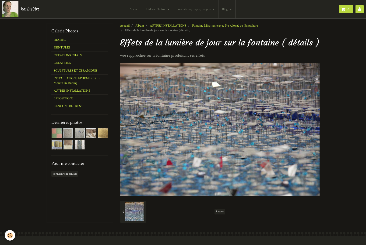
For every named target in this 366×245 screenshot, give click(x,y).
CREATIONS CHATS (68, 55)
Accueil (134, 9)
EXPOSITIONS (64, 98)
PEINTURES (62, 47)
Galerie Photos (156, 9)
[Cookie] (10, 235)
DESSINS (60, 40)
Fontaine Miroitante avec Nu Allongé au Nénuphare (225, 26)
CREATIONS (62, 63)
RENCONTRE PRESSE (69, 106)
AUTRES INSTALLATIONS (168, 26)
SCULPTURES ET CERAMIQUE (75, 71)
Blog (225, 9)
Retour (220, 211)
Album (139, 26)
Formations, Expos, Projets (193, 9)
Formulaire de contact (65, 174)
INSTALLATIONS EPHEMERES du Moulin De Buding (77, 80)
